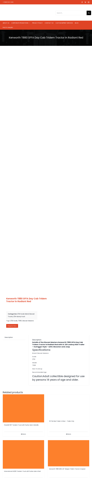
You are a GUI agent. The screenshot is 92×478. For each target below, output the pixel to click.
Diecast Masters (28, 321)
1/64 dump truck (19, 316)
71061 (20, 321)
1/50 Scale (13, 321)
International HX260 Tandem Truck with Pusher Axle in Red (22, 471)
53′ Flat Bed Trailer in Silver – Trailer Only (61, 421)
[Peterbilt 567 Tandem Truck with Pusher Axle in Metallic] (23, 408)
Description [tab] (9, 337)
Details (24, 434)
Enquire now (12, 326)
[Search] (89, 13)
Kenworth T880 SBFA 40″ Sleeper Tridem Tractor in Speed (67, 469)
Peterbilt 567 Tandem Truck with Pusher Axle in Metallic (21, 425)
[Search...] (71, 13)
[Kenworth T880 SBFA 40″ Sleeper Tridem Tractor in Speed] (68, 453)
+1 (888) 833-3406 (8, 2)
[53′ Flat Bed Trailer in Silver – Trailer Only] (68, 406)
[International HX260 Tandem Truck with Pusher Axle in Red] (23, 454)
